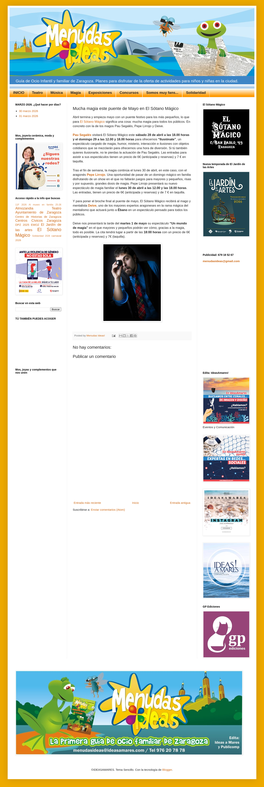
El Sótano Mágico (93, 121)
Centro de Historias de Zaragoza (38, 216)
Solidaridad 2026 (41, 236)
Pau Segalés (82, 135)
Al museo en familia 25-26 (45, 204)
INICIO (18, 93)
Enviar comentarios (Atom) (108, 509)
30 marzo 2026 (28, 111)
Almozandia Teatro (38, 208)
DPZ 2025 (22, 224)
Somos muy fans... (162, 93)
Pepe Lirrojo (96, 174)
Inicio (135, 502)
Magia (75, 93)
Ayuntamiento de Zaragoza (38, 212)
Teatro (37, 93)
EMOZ (35, 224)
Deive (92, 205)
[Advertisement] (132, 471)
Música (57, 93)
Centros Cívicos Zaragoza (38, 221)
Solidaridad (196, 93)
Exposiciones (100, 93)
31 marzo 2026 (28, 116)
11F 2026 (21, 204)
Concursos (129, 93)
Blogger (167, 769)
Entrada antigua (180, 502)
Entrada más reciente (87, 502)
